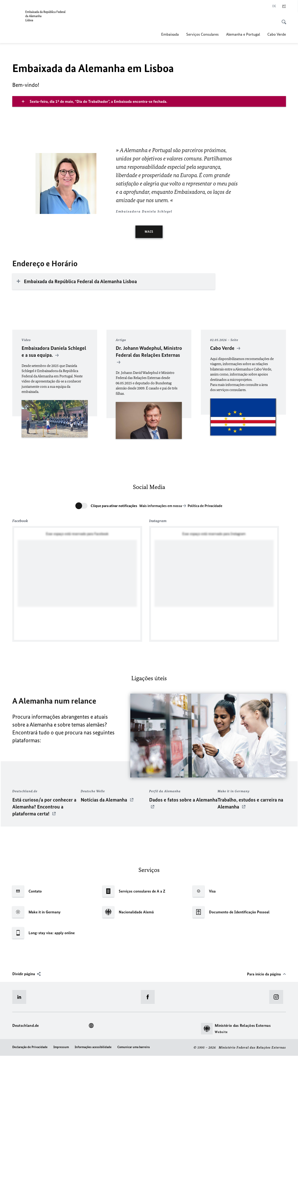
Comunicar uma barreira (133, 1169)
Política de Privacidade (205, 628)
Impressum (61, 1169)
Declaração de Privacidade (30, 1169)
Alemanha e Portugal (243, 34)
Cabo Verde (276, 34)
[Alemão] (274, 6)
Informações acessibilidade (93, 1169)
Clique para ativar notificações (114, 628)
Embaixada (170, 34)
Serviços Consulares (202, 34)
